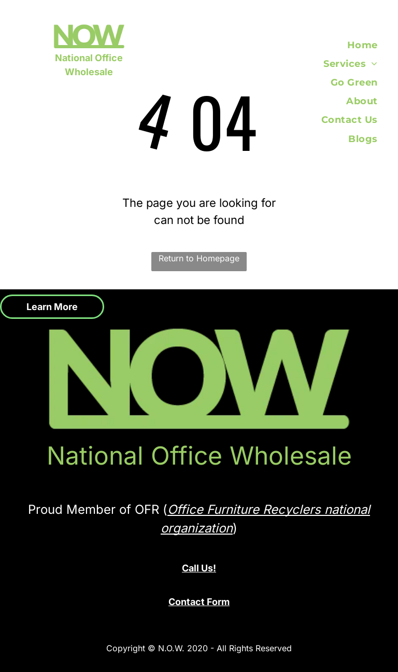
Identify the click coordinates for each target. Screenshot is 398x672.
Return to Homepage (199, 258)
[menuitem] (368, 45)
